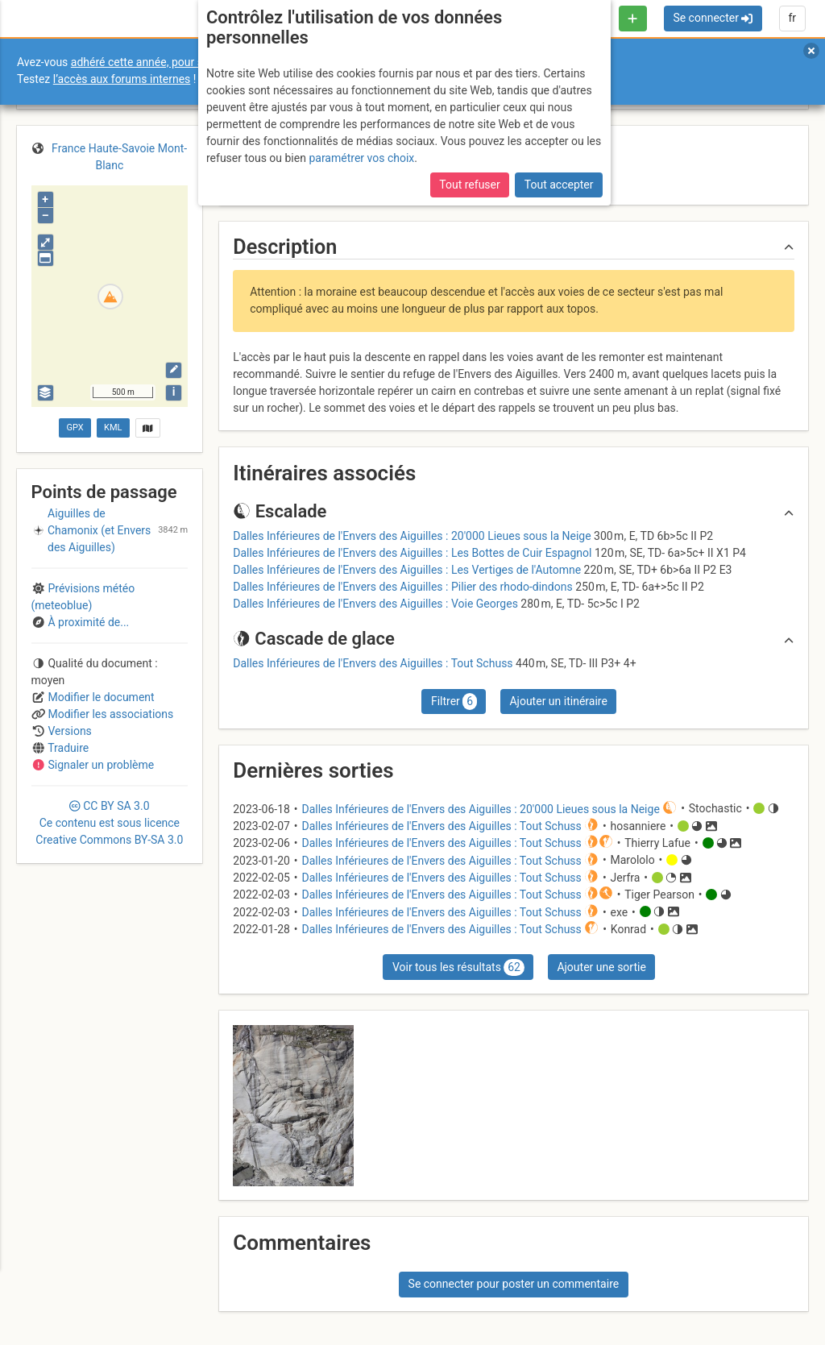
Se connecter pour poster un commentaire (514, 1283)
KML (113, 427)
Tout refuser (469, 184)
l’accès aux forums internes (122, 79)
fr (792, 17)
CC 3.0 (109, 822)
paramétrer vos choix (361, 158)
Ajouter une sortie (601, 967)
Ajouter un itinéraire (558, 701)
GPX (74, 427)
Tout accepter (559, 184)
